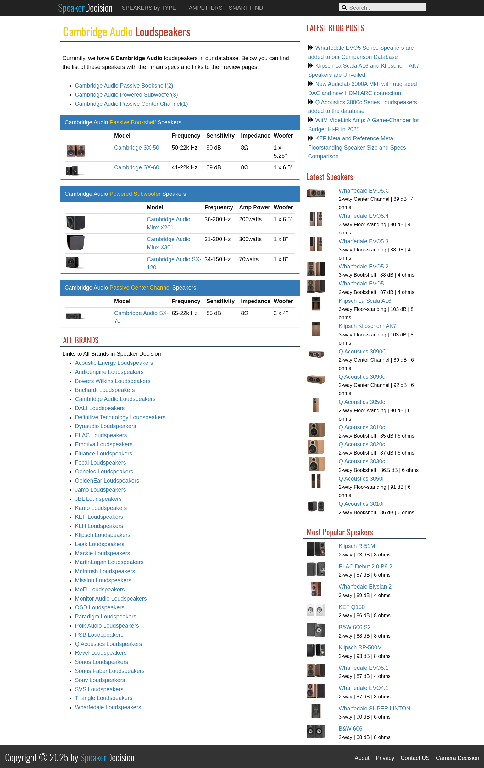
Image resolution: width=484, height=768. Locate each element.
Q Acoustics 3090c (362, 377)
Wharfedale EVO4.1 (363, 688)
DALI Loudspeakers (100, 408)
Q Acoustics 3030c (362, 461)
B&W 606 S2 (355, 627)
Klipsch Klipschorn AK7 (367, 326)
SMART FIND (246, 8)
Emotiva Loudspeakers (104, 444)
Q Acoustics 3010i (361, 504)
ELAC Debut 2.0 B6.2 (365, 566)
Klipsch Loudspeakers (103, 535)
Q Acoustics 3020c (362, 444)
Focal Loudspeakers (100, 463)
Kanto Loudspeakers (101, 508)
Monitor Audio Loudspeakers (111, 599)
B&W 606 (350, 729)
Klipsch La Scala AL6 (365, 301)
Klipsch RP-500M (360, 647)
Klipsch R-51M (357, 546)
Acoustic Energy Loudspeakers (114, 363)
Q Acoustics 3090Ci (363, 351)
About (362, 758)
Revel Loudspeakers (101, 653)
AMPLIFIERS (205, 8)
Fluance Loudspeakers (103, 453)
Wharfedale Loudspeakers (108, 707)
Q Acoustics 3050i (361, 479)
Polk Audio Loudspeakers (107, 626)
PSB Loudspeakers (99, 635)
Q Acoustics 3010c (362, 427)
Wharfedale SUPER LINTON (374, 708)
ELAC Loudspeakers (101, 435)
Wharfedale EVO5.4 (363, 216)
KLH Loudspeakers (99, 526)
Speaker (85, 7)
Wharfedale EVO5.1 (363, 283)
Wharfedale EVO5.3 (363, 241)
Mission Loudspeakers (103, 580)
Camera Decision (457, 758)
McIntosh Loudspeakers (105, 571)
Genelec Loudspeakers (104, 471)
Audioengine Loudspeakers (109, 372)
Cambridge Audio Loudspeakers (115, 399)
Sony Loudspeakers (100, 680)
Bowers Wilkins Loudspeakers (113, 381)
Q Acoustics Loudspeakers (108, 644)
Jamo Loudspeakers (100, 490)
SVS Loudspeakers (99, 689)
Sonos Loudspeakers (101, 662)
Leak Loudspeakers (100, 544)
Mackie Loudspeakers (102, 553)
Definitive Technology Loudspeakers (120, 417)
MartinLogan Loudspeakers (109, 562)
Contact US (415, 758)
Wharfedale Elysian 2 (365, 587)
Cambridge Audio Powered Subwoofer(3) (126, 95)
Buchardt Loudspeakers (105, 390)
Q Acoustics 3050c (362, 402)
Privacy (385, 758)
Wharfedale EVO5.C (364, 191)
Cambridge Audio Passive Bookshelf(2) (124, 85)
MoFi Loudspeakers (100, 589)
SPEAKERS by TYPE (151, 8)
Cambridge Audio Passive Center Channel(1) (131, 104)
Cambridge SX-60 (136, 167)
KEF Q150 (352, 607)
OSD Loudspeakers (100, 607)
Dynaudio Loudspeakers (105, 426)
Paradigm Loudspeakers (105, 616)
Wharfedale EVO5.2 (363, 266)
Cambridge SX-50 (136, 147)
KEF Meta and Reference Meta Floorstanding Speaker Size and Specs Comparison (357, 147)
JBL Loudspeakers (98, 499)
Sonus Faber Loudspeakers (110, 671)
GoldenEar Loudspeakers (107, 480)
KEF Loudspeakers (99, 517)
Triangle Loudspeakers (103, 698)
